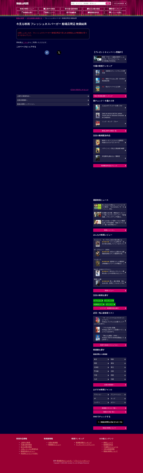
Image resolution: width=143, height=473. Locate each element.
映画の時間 (20, 18)
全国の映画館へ (109, 385)
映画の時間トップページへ (26, 104)
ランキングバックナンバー (85, 445)
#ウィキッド (108, 300)
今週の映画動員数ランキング (103, 96)
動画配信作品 (93, 12)
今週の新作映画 (71, 9)
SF (95, 398)
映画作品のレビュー (28, 451)
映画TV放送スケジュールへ (109, 345)
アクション (97, 394)
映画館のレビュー (54, 445)
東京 (95, 359)
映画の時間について (109, 428)
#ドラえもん (98, 300)
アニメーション (116, 394)
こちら (25, 42)
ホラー (113, 402)
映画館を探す (27, 12)
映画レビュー (109, 290)
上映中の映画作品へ (23, 96)
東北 (112, 367)
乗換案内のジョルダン (65, 461)
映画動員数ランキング (84, 442)
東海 (112, 363)
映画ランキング (115, 9)
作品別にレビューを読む (29, 453)
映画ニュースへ (109, 230)
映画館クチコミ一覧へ (109, 408)
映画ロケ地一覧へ (109, 412)
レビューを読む (115, 12)
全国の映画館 (53, 442)
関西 (95, 363)
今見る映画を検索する (34, 18)
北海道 (96, 367)
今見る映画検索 (119, 3)
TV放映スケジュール (111, 447)
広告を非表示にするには (79, 90)
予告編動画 (71, 12)
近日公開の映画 (93, 9)
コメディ (97, 402)
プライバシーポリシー (82, 461)
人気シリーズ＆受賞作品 (29, 449)
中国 (95, 375)
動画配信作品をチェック (109, 165)
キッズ (113, 398)
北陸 (112, 371)
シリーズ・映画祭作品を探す (109, 308)
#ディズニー (110, 304)
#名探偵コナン (98, 304)
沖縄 (112, 379)
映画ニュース (49, 12)
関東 (112, 359)
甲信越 (96, 371)
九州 (95, 379)
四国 (112, 375)
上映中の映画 (49, 9)
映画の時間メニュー (27, 9)
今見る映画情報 (109, 449)
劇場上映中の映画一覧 (109, 131)
